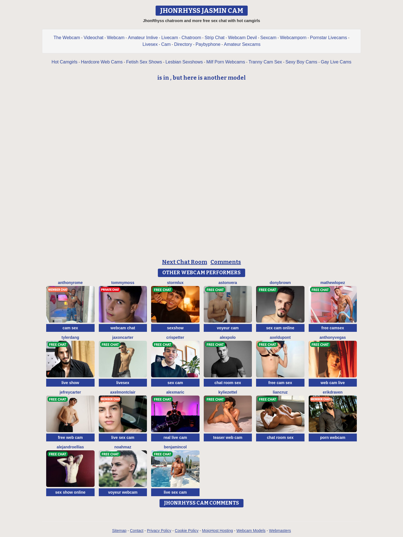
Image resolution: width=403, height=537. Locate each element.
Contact (136, 530)
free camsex (332, 328)
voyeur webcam (122, 492)
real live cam (175, 437)
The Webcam (66, 37)
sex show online (70, 492)
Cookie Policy (187, 530)
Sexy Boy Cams (301, 62)
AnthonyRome (70, 282)
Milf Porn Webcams (225, 62)
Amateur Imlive (143, 37)
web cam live (333, 382)
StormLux (175, 282)
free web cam (70, 437)
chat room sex (227, 382)
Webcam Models (251, 530)
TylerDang (70, 337)
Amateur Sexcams (242, 44)
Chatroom (191, 37)
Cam (166, 44)
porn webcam (332, 437)
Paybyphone (208, 44)
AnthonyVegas (333, 337)
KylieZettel (227, 392)
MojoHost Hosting (217, 530)
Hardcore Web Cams (102, 62)
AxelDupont (280, 337)
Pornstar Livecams (328, 37)
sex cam (175, 382)
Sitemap (119, 530)
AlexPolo (228, 337)
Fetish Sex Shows (144, 62)
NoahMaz (122, 447)
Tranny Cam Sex (265, 62)
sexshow (175, 328)
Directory (183, 44)
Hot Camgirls (64, 62)
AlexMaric (175, 392)
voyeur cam (228, 328)
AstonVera (228, 282)
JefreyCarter (70, 392)
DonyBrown (280, 282)
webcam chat (123, 328)
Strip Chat (214, 37)
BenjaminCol (175, 447)
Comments (225, 262)
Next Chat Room (184, 262)
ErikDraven (333, 392)
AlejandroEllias (70, 447)
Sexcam (268, 37)
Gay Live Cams (336, 62)
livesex (122, 382)
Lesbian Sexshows (184, 62)
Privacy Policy (159, 530)
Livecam (169, 37)
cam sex (70, 328)
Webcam (116, 37)
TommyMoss (122, 282)
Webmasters (280, 530)
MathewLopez (332, 282)
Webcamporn (293, 37)
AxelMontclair (122, 392)
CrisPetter (175, 337)
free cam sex (280, 382)
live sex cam (122, 437)
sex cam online (280, 328)
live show (70, 382)
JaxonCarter (122, 337)
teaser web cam (227, 437)
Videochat (94, 37)
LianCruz (280, 392)
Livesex (150, 44)
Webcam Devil (242, 37)
